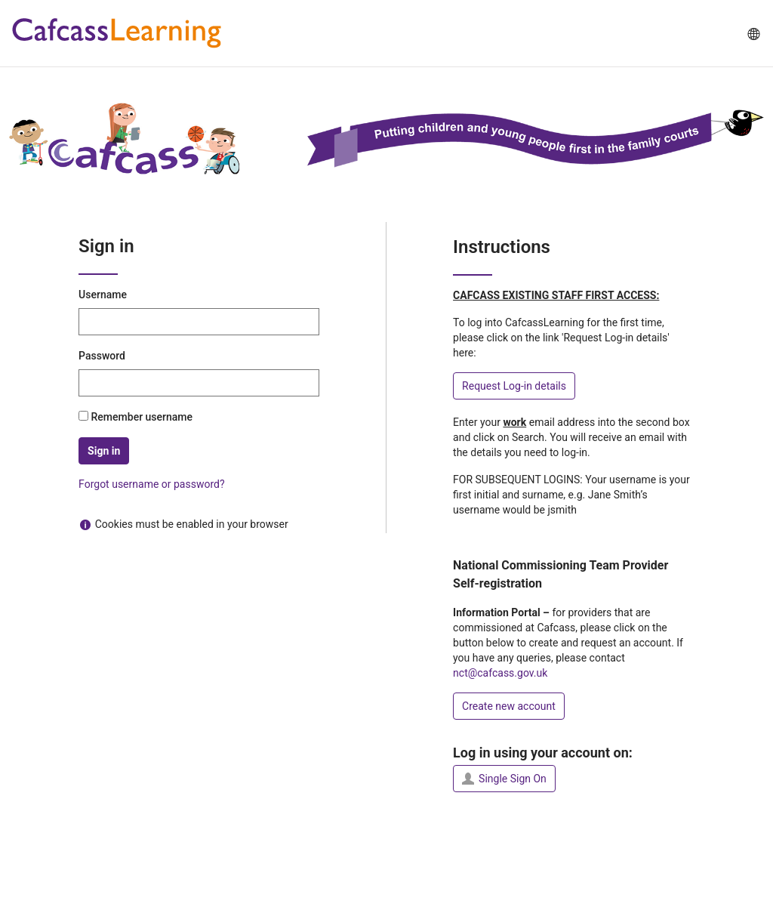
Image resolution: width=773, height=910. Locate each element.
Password (102, 356)
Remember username (141, 417)
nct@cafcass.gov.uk (500, 673)
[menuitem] (753, 33)
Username (103, 294)
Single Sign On (504, 779)
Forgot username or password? (151, 484)
